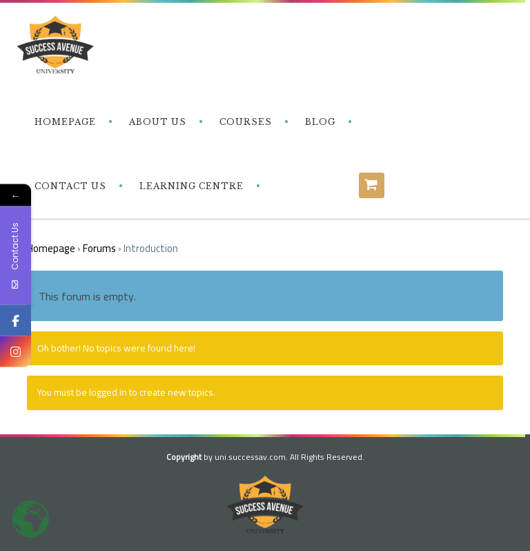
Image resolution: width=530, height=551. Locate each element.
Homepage (51, 248)
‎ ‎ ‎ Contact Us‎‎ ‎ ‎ (69, 186)
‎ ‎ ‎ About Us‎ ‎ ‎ (156, 122)
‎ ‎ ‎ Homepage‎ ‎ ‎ (63, 122)
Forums (99, 248)
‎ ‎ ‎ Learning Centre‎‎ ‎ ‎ (190, 186)
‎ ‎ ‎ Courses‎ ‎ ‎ (244, 122)
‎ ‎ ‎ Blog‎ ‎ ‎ (319, 122)
